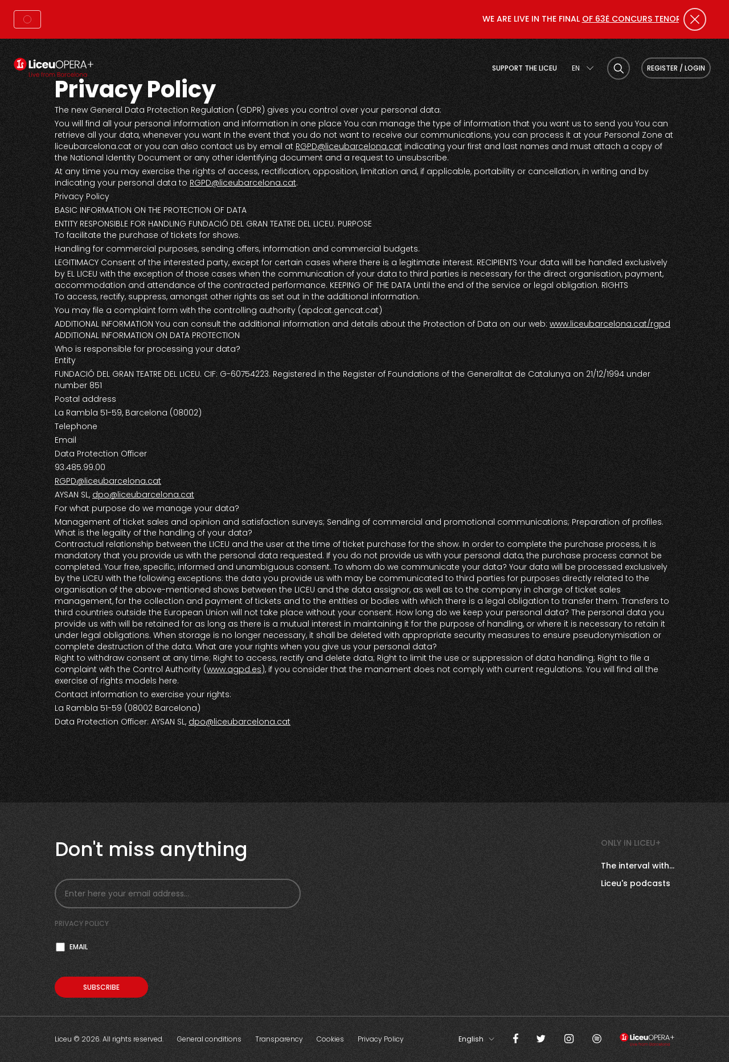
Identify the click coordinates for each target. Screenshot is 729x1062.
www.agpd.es (234, 669)
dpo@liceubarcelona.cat (143, 494)
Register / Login (676, 68)
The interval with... (637, 865)
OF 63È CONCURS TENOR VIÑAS (649, 18)
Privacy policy (82, 923)
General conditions (209, 1039)
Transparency (279, 1039)
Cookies (330, 1039)
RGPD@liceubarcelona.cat (349, 146)
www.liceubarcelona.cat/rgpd (610, 324)
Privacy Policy (381, 1039)
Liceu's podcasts (635, 883)
